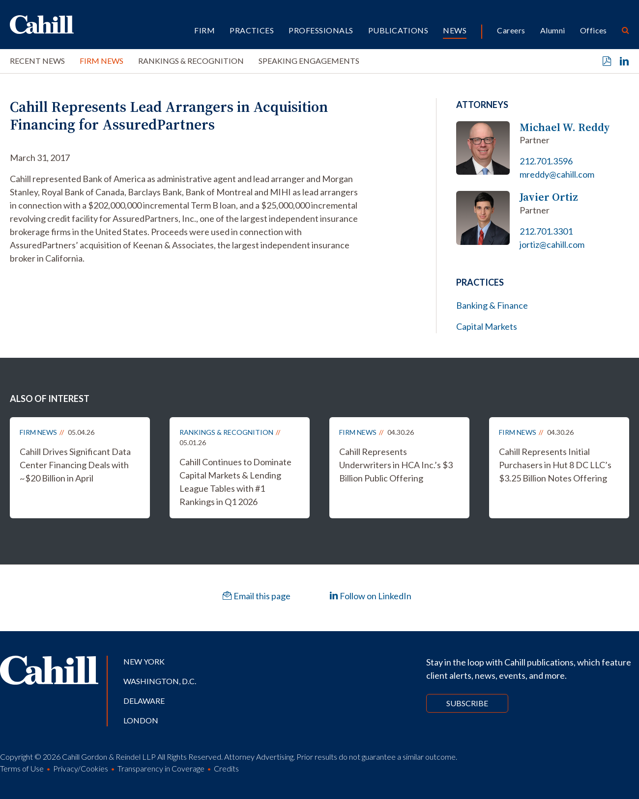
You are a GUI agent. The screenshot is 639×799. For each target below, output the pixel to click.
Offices (593, 30)
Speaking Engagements (309, 60)
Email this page (256, 595)
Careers (511, 30)
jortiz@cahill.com (552, 244)
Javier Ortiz (549, 197)
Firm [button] (204, 30)
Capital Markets (486, 326)
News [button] (454, 30)
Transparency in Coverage (160, 768)
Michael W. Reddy (565, 127)
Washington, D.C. (159, 681)
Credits (226, 768)
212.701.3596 (546, 161)
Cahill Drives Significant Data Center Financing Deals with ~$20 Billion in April (75, 464)
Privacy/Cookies (80, 768)
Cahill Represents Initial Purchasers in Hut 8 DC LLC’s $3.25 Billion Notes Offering (555, 464)
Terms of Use (22, 768)
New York (144, 661)
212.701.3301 (546, 231)
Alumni (552, 30)
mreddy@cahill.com (557, 174)
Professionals (321, 30)
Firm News (101, 60)
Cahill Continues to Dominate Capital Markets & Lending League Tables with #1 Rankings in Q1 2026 (235, 481)
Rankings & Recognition (191, 60)
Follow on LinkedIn (370, 595)
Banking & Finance (492, 305)
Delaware (144, 700)
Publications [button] (398, 30)
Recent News (37, 60)
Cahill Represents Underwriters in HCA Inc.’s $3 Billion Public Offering (396, 464)
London (140, 720)
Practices (252, 30)
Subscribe (467, 703)
